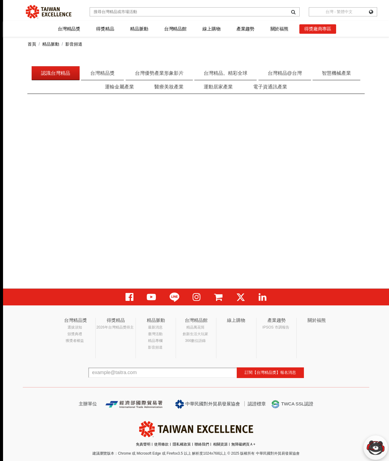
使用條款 (161, 444)
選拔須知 (74, 327)
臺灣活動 (155, 334)
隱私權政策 (182, 444)
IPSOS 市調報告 (276, 327)
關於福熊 (279, 28)
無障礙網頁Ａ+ (243, 444)
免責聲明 (143, 444)
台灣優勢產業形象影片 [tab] (159, 73)
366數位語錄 (195, 340)
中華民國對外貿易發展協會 (207, 404)
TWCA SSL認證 (292, 404)
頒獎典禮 (74, 334)
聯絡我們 (201, 444)
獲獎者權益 (75, 340)
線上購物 (211, 28)
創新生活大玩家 (195, 334)
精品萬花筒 (195, 327)
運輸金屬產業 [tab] (119, 86)
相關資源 (220, 444)
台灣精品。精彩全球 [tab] (225, 73)
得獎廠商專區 (317, 28)
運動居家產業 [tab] (218, 86)
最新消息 (155, 327)
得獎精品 (105, 28)
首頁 (32, 44)
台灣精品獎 (69, 28)
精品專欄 (155, 340)
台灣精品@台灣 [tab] (285, 73)
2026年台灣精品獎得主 (115, 327)
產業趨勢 (245, 28)
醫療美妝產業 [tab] (169, 86)
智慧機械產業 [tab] (336, 73)
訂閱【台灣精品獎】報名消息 (270, 372)
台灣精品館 (175, 28)
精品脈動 (139, 28)
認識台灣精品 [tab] (55, 73)
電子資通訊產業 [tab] (270, 86)
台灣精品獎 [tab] (102, 73)
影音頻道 (155, 347)
